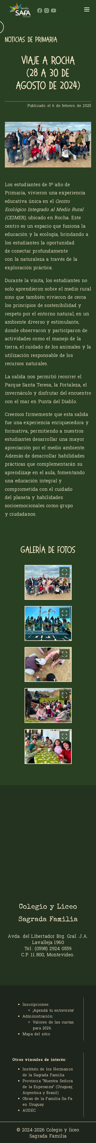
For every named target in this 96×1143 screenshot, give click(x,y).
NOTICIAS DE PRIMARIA (31, 39)
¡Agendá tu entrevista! (53, 1010)
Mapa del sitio (36, 1033)
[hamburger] (87, 10)
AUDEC (29, 1110)
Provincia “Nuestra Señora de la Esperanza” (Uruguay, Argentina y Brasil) (48, 1086)
